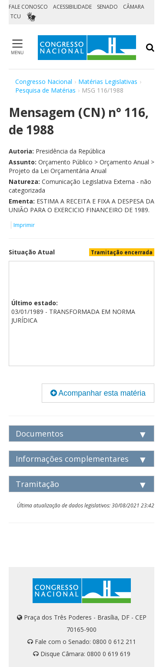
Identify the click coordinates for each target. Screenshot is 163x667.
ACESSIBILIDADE (72, 6)
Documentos (39, 433)
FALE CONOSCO (28, 6)
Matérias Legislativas (107, 81)
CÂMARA (133, 6)
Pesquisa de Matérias (45, 90)
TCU (15, 16)
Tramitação (37, 484)
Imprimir (24, 225)
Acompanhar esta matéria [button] (98, 393)
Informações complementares (72, 459)
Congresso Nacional (43, 81)
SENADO (107, 6)
